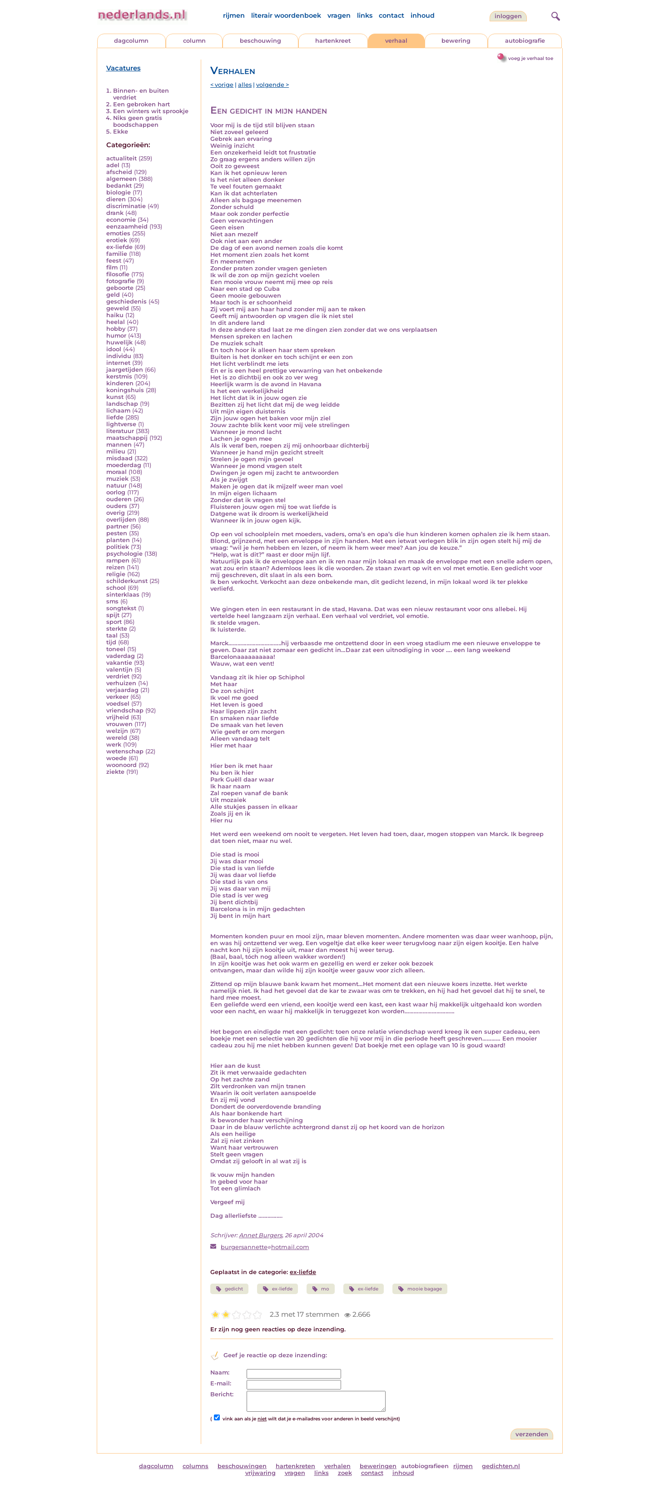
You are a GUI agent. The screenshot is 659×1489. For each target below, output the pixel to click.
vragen (339, 15)
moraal (116, 471)
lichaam (118, 410)
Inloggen (508, 16)
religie (115, 574)
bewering (456, 40)
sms (112, 601)
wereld (116, 737)
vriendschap (125, 710)
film (112, 267)
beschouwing (260, 40)
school (116, 587)
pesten (116, 533)
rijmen (234, 15)
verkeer (117, 696)
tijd (111, 642)
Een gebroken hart (141, 104)
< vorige (221, 84)
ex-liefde (119, 247)
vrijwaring (260, 1472)
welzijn (117, 730)
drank (115, 212)
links (364, 15)
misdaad (119, 458)
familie (116, 253)
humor (116, 335)
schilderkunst (127, 581)
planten (118, 540)
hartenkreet (333, 40)
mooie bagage (419, 1289)
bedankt (119, 185)
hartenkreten (295, 1466)
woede (116, 758)
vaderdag (120, 655)
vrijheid (117, 717)
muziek (117, 478)
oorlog (115, 492)
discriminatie (126, 206)
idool (113, 349)
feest (113, 260)
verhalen (337, 1466)
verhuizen (121, 683)
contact (391, 15)
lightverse (121, 424)
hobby (115, 328)
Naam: (219, 1372)
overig (115, 512)
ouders (116, 506)
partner (117, 526)
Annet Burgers (260, 1235)
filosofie (117, 274)
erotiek (116, 240)
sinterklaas (122, 594)
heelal (115, 322)
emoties (118, 233)
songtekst (121, 608)
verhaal (396, 40)
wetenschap (125, 751)
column (194, 40)
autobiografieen (425, 1466)
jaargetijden (124, 369)
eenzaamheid (127, 226)
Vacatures (123, 68)
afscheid (119, 172)
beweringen (378, 1466)
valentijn (119, 669)
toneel (115, 649)
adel (112, 165)
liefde (115, 417)
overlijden (121, 519)
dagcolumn (131, 40)
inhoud (423, 15)
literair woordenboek (286, 15)
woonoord (121, 765)
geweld (117, 308)
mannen (119, 444)
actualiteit (121, 158)
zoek (345, 1472)
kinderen (120, 383)
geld (113, 294)
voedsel (117, 703)
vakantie (119, 662)
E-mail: (220, 1383)
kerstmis (119, 376)
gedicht (229, 1289)
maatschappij (127, 437)
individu (118, 356)
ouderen (119, 499)
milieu (115, 451)
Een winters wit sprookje (150, 111)
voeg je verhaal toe (530, 58)
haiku (115, 315)
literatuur (120, 431)
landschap (122, 403)
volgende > (272, 84)
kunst (115, 396)
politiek (117, 546)
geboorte (120, 287)
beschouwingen (242, 1466)
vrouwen (119, 724)
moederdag (123, 465)
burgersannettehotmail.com (265, 1247)
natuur (116, 485)
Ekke (120, 131)
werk (113, 744)
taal (112, 635)
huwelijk (119, 342)
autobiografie (525, 40)
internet (118, 362)
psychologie (124, 553)
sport (114, 621)
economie (121, 219)
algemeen (121, 178)
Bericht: (221, 1394)
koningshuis (125, 390)
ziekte (115, 771)
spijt (112, 615)
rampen (117, 560)
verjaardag (122, 690)
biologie (118, 192)
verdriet (117, 676)
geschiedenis (126, 301)
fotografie (120, 281)
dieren (116, 199)
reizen (115, 567)
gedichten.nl (501, 1466)
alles (245, 84)
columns (195, 1466)
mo (320, 1289)
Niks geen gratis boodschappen (137, 121)
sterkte (116, 628)
